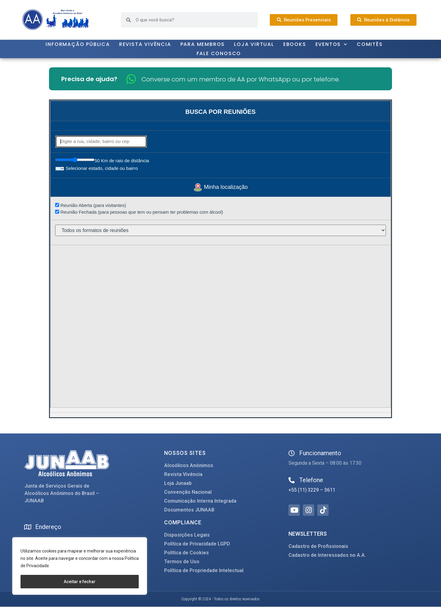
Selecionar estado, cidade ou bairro (96, 168)
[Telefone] (291, 480)
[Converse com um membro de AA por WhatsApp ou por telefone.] (131, 78)
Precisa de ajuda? (89, 79)
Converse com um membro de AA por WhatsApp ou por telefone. (240, 79)
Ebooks (294, 44)
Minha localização (220, 187)
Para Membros (202, 44)
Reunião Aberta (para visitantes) (90, 205)
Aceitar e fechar (80, 581)
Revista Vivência (145, 44)
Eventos (331, 44)
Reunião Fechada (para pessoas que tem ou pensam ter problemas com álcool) (139, 212)
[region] (79, 566)
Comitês (370, 44)
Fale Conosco (219, 53)
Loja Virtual (254, 44)
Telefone (311, 480)
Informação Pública (78, 44)
